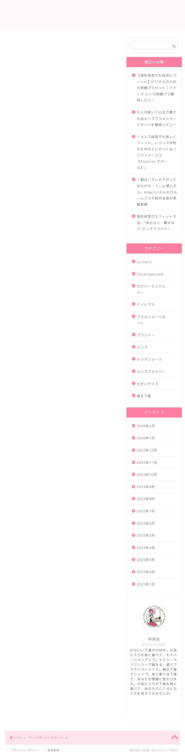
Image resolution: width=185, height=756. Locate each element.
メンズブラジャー (30, 303)
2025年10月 (147, 474)
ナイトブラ (24, 268)
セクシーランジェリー (34, 261)
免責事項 (53, 750)
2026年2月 (146, 426)
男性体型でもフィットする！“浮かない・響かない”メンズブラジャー (157, 222)
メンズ (20, 289)
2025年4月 (146, 547)
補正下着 (22, 316)
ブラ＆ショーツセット (34, 275)
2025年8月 (146, 498)
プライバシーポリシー (25, 750)
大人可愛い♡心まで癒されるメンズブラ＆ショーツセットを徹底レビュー (157, 118)
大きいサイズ (26, 309)
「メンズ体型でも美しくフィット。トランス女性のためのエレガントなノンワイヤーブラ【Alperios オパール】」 (157, 152)
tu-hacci (23, 248)
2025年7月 (146, 511)
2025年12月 (147, 450)
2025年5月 (146, 535)
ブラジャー (24, 282)
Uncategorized (29, 255)
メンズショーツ (28, 296)
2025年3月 (146, 559)
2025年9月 (146, 486)
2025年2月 (146, 572)
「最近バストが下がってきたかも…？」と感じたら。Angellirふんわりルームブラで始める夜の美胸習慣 (157, 191)
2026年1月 (146, 438)
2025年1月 (146, 584)
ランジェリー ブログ (92, 15)
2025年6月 (146, 523)
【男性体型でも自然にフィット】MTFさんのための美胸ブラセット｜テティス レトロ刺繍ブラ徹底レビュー (157, 87)
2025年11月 (147, 462)
